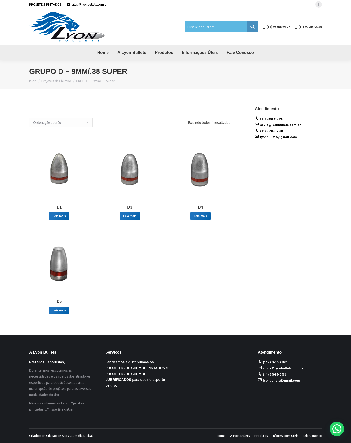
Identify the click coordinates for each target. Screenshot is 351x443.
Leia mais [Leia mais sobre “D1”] (59, 216)
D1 (59, 207)
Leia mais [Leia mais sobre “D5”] (59, 310)
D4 (200, 207)
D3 (129, 207)
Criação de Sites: (58, 435)
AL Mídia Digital (81, 435)
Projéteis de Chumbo (56, 81)
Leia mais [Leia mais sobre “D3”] (129, 216)
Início (33, 81)
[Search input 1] (216, 26)
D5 (59, 301)
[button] (337, 429)
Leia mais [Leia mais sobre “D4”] (200, 216)
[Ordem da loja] (61, 122)
